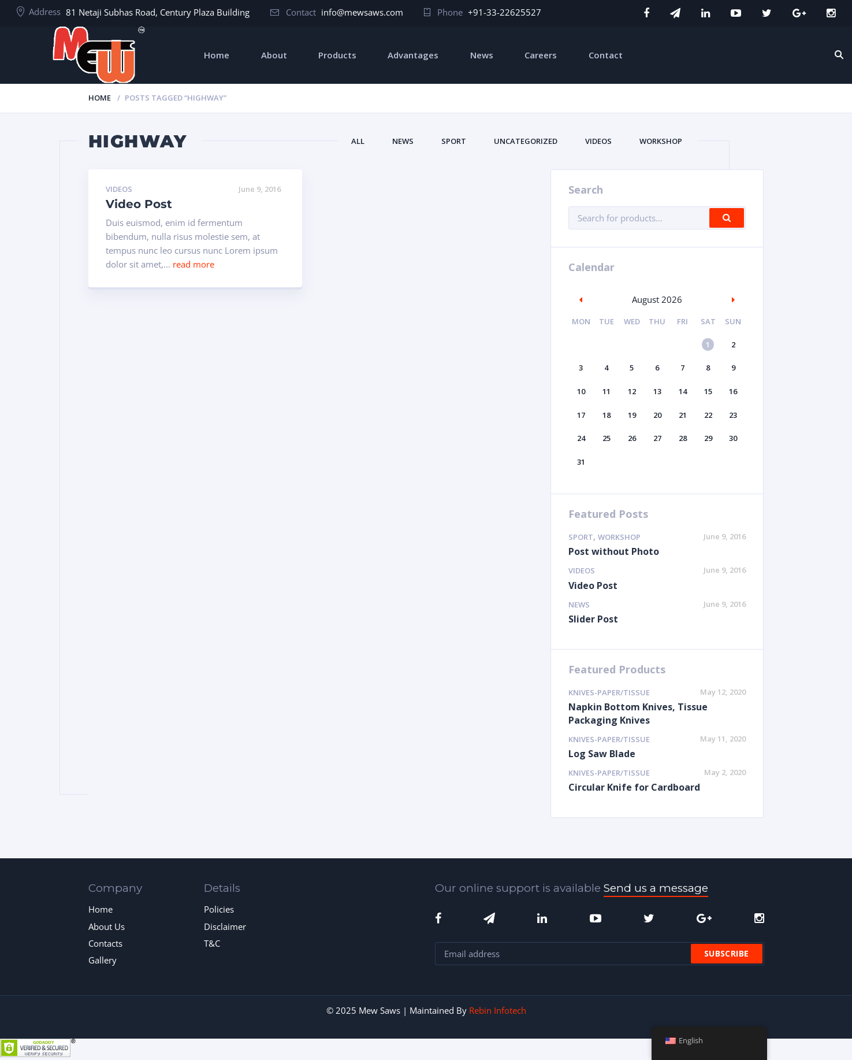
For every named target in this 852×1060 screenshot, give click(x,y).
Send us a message (656, 888)
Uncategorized (525, 141)
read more (193, 264)
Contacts (105, 943)
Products (337, 55)
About (274, 55)
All (357, 141)
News (481, 55)
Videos (598, 141)
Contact (606, 55)
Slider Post (593, 619)
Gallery (102, 960)
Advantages (413, 55)
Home (216, 55)
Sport (453, 141)
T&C (212, 943)
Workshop (660, 141)
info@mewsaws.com (362, 12)
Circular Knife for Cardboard (634, 787)
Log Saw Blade (601, 753)
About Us (106, 926)
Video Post (139, 204)
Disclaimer (225, 926)
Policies (219, 909)
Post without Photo (613, 551)
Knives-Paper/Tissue (609, 692)
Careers (540, 55)
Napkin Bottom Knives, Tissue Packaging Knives (638, 714)
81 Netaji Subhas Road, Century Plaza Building (158, 12)
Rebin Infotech (497, 1010)
